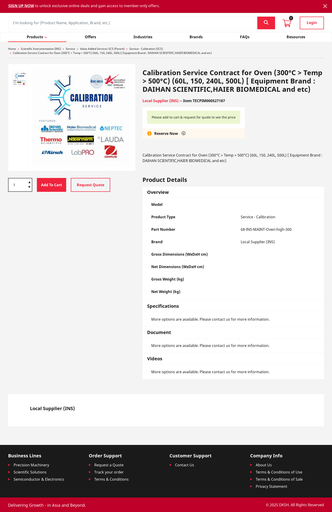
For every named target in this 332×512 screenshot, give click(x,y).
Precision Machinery (31, 465)
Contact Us (184, 465)
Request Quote (90, 184)
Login (312, 22)
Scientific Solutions (30, 472)
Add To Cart (51, 184)
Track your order (109, 472)
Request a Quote (109, 465)
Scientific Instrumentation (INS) (41, 49)
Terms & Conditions (111, 479)
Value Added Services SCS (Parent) (102, 49)
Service (70, 49)
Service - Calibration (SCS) (146, 49)
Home (12, 49)
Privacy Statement (271, 486)
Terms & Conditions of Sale (279, 479)
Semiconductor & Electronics (39, 479)
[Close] (325, 6)
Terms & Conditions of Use (279, 472)
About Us (264, 465)
